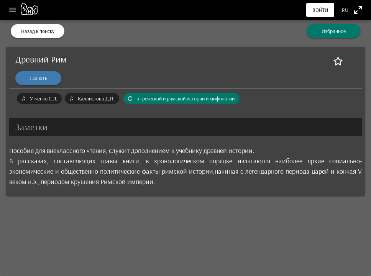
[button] (185, 127)
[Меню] (13, 10)
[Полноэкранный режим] (358, 10)
